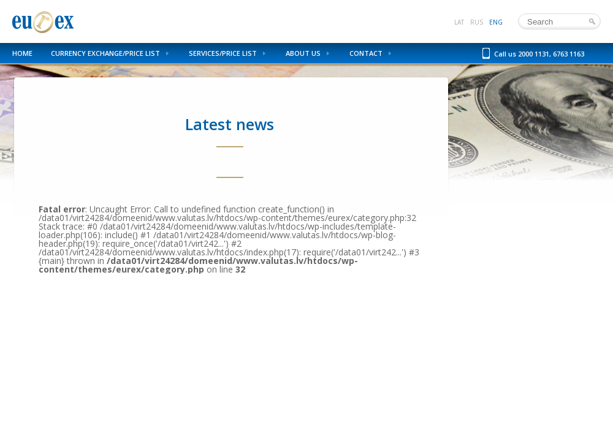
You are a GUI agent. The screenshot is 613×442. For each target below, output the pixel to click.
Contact (366, 53)
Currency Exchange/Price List (105, 53)
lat (459, 22)
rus (476, 22)
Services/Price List (223, 53)
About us (303, 53)
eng (496, 22)
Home (22, 53)
